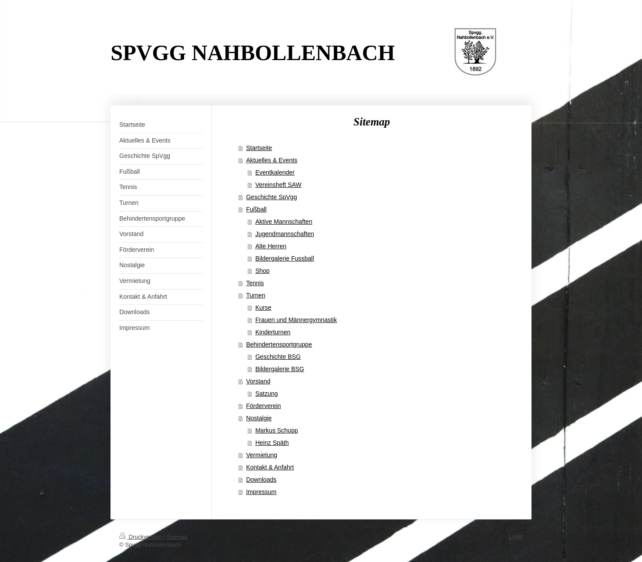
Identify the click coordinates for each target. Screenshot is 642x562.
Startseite (259, 147)
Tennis (255, 282)
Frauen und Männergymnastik (296, 319)
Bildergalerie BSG (279, 368)
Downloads (261, 479)
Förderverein (263, 405)
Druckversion (141, 536)
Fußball (256, 209)
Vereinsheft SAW (278, 184)
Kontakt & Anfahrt (270, 467)
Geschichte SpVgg (271, 196)
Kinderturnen (272, 332)
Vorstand (258, 381)
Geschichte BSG (278, 356)
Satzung (266, 393)
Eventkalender (275, 172)
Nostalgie (258, 418)
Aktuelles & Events (271, 160)
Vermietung (261, 454)
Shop (262, 270)
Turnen (255, 295)
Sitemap (177, 536)
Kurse (263, 307)
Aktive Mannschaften (283, 221)
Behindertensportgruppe (279, 344)
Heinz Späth (272, 442)
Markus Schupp (276, 430)
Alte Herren (270, 246)
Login (516, 536)
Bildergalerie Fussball (284, 258)
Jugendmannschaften (284, 233)
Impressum (261, 491)
